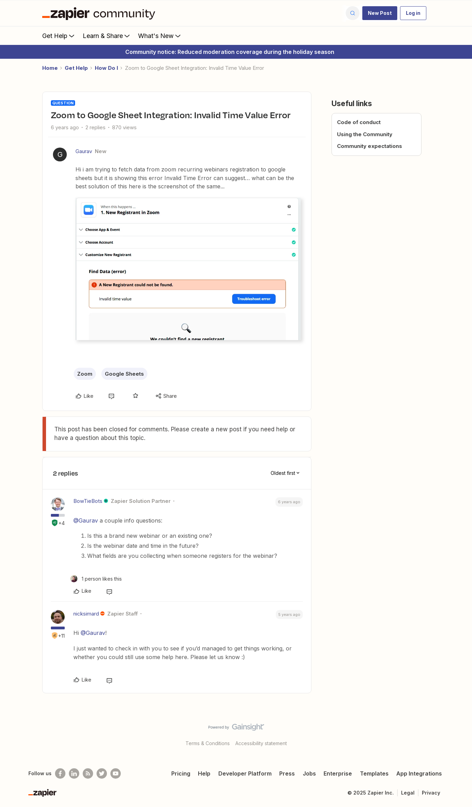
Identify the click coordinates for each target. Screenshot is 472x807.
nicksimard (86, 613)
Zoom (84, 373)
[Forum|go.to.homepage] (100, 13)
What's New (160, 35)
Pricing (180, 773)
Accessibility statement (261, 743)
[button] (379, 13)
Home (50, 68)
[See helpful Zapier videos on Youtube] (115, 773)
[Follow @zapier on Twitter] (102, 773)
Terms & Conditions (207, 743)
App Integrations (419, 773)
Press (287, 773)
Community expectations (369, 146)
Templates (374, 773)
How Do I (106, 68)
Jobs (309, 773)
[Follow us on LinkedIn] (74, 773)
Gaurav (83, 151)
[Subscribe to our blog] (88, 773)
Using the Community (364, 134)
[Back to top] (458, 733)
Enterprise (338, 773)
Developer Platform (245, 773)
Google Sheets (124, 373)
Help (204, 773)
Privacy (431, 793)
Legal (408, 793)
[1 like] (96, 578)
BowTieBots (87, 501)
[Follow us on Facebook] (60, 773)
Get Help (59, 35)
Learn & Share (107, 35)
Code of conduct (359, 122)
